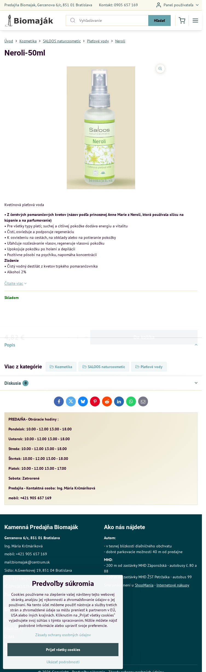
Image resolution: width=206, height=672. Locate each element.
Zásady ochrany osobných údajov (63, 648)
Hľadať (159, 20)
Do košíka (144, 316)
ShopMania (144, 585)
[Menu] (195, 20)
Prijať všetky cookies (63, 663)
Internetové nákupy (172, 585)
